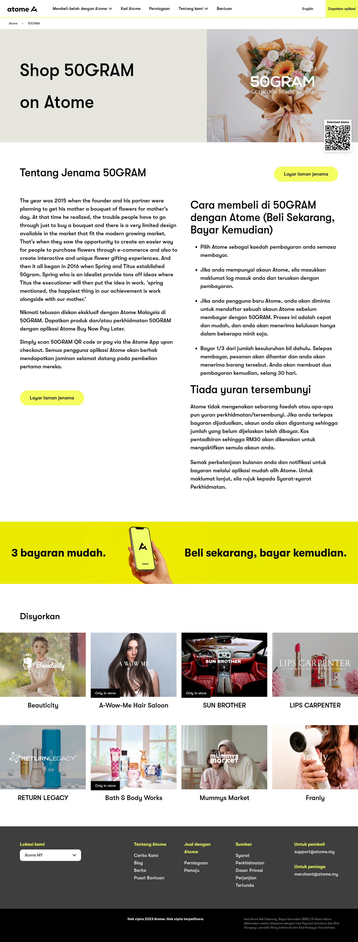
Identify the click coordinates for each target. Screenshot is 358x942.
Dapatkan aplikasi (342, 9)
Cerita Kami (146, 855)
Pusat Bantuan (149, 877)
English (307, 9)
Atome (13, 23)
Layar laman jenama (52, 398)
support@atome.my (314, 851)
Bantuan (224, 8)
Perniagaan (159, 8)
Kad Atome (130, 8)
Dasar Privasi (249, 870)
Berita (140, 870)
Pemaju (191, 870)
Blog (138, 862)
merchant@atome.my (316, 874)
